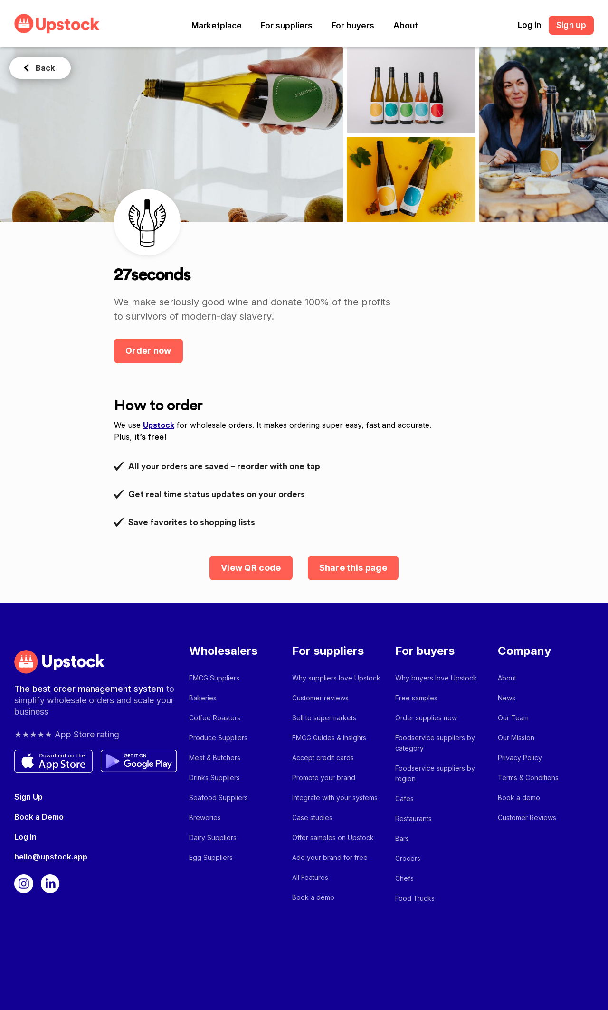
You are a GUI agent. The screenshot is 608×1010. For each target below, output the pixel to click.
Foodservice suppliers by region (435, 773)
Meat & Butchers (214, 758)
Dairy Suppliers (213, 837)
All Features (310, 877)
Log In (25, 836)
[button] (216, 25)
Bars (402, 838)
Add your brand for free (330, 857)
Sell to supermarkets (324, 718)
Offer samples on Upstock (333, 837)
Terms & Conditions (528, 778)
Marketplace (216, 25)
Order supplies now (426, 718)
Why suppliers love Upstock (336, 678)
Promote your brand (323, 778)
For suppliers (287, 25)
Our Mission (516, 738)
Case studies (312, 817)
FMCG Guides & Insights (329, 738)
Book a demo (313, 897)
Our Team (513, 718)
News (506, 698)
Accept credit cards (323, 758)
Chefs (404, 878)
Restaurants (413, 818)
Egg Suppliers (211, 857)
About (405, 25)
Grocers (407, 858)
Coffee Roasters (214, 718)
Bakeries (203, 698)
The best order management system (90, 689)
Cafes (404, 798)
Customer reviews (320, 698)
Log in (529, 25)
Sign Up (28, 797)
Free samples (416, 698)
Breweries (205, 817)
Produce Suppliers (218, 738)
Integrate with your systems (335, 797)
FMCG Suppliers (214, 678)
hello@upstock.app (50, 856)
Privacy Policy (520, 758)
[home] (57, 23)
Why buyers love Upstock (436, 678)
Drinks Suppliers (214, 778)
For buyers (353, 25)
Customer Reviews (527, 817)
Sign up (571, 25)
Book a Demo (39, 816)
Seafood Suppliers (218, 797)
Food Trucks (415, 898)
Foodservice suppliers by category (435, 743)
